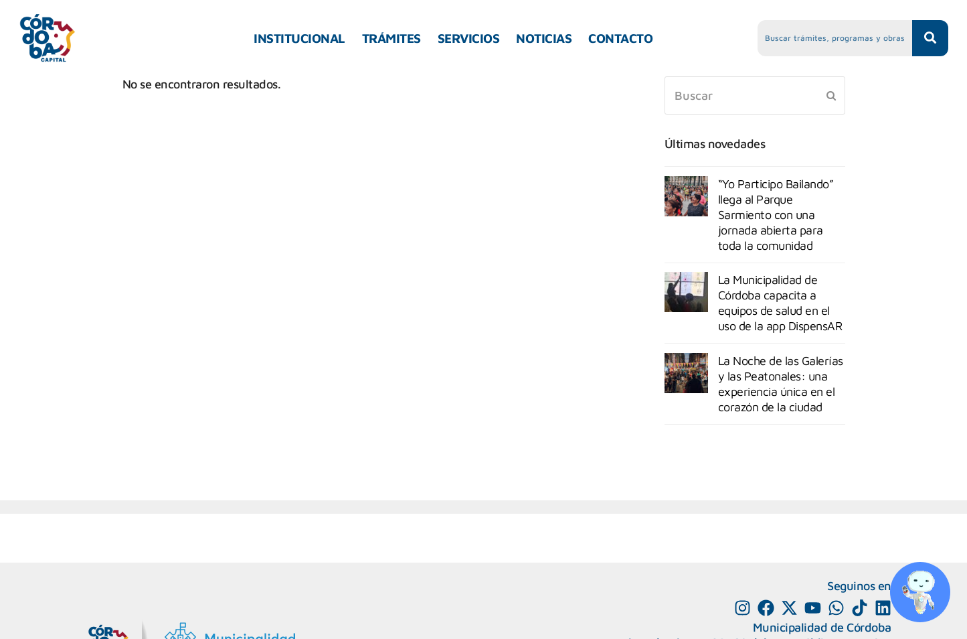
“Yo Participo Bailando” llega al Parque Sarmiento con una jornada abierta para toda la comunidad (776, 215)
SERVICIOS (469, 38)
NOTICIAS (544, 38)
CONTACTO (620, 38)
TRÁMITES (391, 38)
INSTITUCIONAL (299, 38)
